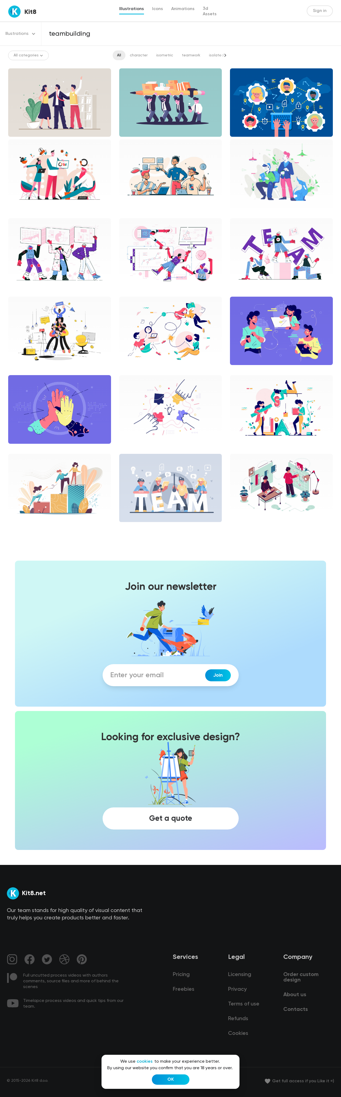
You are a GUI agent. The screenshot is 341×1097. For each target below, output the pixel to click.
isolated (216, 55)
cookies (145, 1061)
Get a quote (170, 818)
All (119, 55)
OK (170, 1079)
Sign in (320, 11)
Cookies (238, 1033)
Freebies (183, 989)
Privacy (237, 989)
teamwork (191, 55)
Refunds (238, 1019)
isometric (164, 55)
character (139, 55)
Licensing (239, 974)
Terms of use (243, 1004)
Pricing (181, 974)
